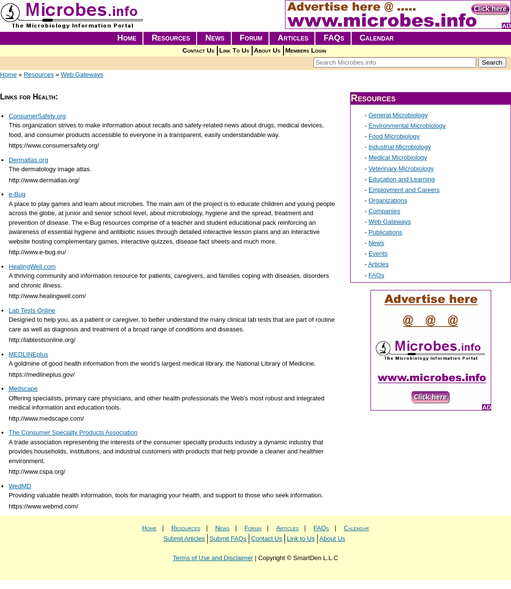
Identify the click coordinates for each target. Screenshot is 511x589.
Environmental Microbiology (407, 125)
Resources (171, 37)
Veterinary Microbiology (401, 168)
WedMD (20, 486)
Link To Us (234, 50)
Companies (384, 211)
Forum (251, 37)
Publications (385, 232)
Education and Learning (402, 179)
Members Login (305, 50)
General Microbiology (398, 115)
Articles (293, 37)
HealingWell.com (32, 266)
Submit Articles (184, 538)
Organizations (388, 200)
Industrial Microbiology (400, 147)
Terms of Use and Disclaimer (213, 558)
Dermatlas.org (28, 160)
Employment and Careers (404, 189)
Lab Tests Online (32, 310)
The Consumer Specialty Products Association (73, 432)
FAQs (334, 37)
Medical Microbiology (398, 157)
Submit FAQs (228, 538)
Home (127, 37)
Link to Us (301, 538)
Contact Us (198, 50)
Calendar (376, 37)
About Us (267, 50)
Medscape (23, 388)
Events (378, 253)
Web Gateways (82, 74)
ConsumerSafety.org (37, 116)
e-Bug (17, 194)
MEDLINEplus (28, 354)
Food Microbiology (394, 136)
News (215, 37)
